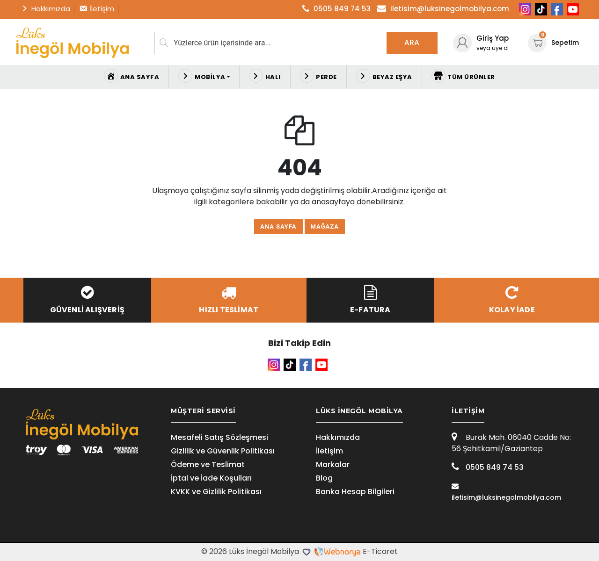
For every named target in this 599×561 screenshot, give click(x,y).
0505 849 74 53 (488, 467)
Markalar (333, 464)
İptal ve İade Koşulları (211, 478)
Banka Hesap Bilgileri (355, 491)
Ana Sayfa (278, 226)
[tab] (226, 411)
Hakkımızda (338, 437)
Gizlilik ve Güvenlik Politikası (223, 451)
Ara (411, 42)
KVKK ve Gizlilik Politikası (216, 491)
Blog (324, 478)
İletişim (329, 451)
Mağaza (325, 226)
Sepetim (553, 42)
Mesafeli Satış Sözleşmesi (219, 437)
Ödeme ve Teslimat (208, 464)
